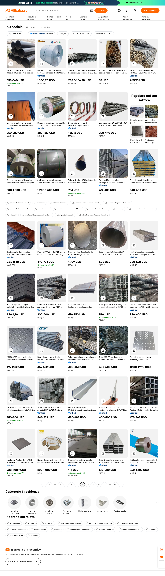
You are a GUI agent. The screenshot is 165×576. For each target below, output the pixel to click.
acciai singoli (13, 523)
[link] (161, 549)
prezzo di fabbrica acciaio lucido (86, 203)
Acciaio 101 (47, 523)
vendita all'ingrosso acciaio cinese (36, 215)
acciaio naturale (15, 535)
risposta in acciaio (65, 215)
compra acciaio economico (79, 529)
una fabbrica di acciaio (127, 523)
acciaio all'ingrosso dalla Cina (117, 203)
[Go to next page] (121, 484)
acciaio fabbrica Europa (97, 209)
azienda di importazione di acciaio (93, 215)
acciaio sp (118, 209)
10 (99, 485)
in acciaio (33, 535)
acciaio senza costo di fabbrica (67, 209)
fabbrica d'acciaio (58, 203)
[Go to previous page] (44, 484)
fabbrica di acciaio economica (142, 209)
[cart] (128, 11)
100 (115, 485)
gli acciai (12, 215)
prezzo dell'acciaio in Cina (18, 209)
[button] (91, 10)
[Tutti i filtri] (15, 33)
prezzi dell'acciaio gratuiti (69, 523)
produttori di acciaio (16, 529)
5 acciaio (151, 529)
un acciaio (39, 203)
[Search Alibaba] (63, 10)
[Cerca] (101, 10)
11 (104, 485)
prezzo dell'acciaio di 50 (18, 203)
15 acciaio (56, 529)
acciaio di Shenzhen (105, 529)
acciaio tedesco (38, 529)
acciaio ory (31, 523)
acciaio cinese (42, 209)
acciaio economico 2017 (130, 529)
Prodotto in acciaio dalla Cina (99, 523)
